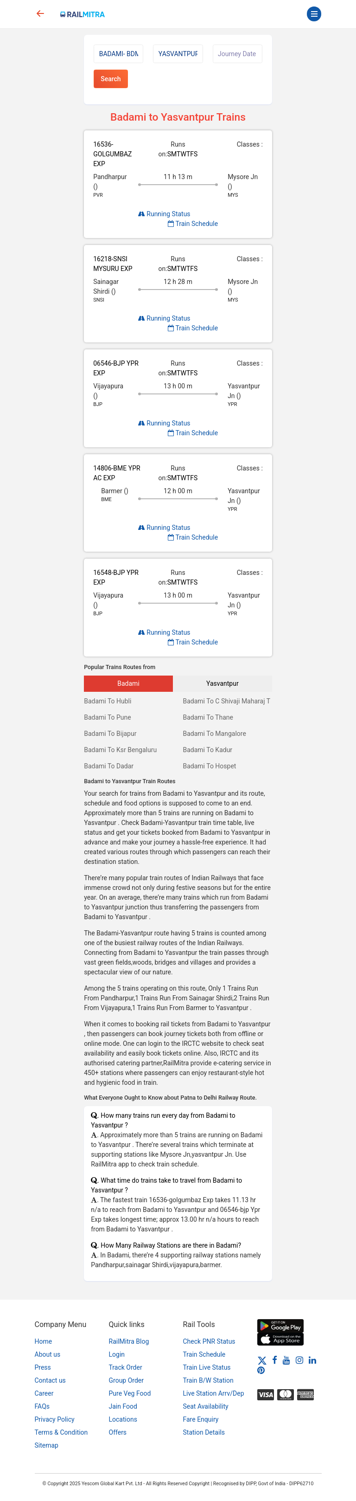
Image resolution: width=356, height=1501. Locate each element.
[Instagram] (299, 1360)
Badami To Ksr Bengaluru (120, 750)
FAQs (42, 1406)
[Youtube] (286, 1360)
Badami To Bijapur (110, 733)
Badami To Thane (208, 717)
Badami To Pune (107, 717)
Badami (128, 683)
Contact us (50, 1380)
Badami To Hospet (209, 766)
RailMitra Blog (129, 1341)
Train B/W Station (208, 1380)
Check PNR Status (209, 1341)
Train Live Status (207, 1367)
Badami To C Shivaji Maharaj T (226, 701)
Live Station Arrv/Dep (213, 1393)
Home (43, 1341)
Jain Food (123, 1406)
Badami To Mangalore (214, 733)
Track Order (125, 1367)
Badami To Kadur (207, 750)
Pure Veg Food (130, 1393)
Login (117, 1354)
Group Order (126, 1380)
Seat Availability (206, 1406)
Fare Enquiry (201, 1419)
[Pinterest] (261, 1370)
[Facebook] (274, 1360)
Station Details (204, 1432)
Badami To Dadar (109, 766)
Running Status (164, 214)
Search (111, 79)
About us (48, 1354)
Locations (123, 1419)
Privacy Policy (55, 1419)
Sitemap (46, 1445)
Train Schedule (193, 223)
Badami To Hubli (107, 701)
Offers (118, 1432)
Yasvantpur (222, 683)
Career (44, 1393)
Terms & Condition (61, 1432)
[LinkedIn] (312, 1360)
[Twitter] (262, 1360)
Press (43, 1367)
